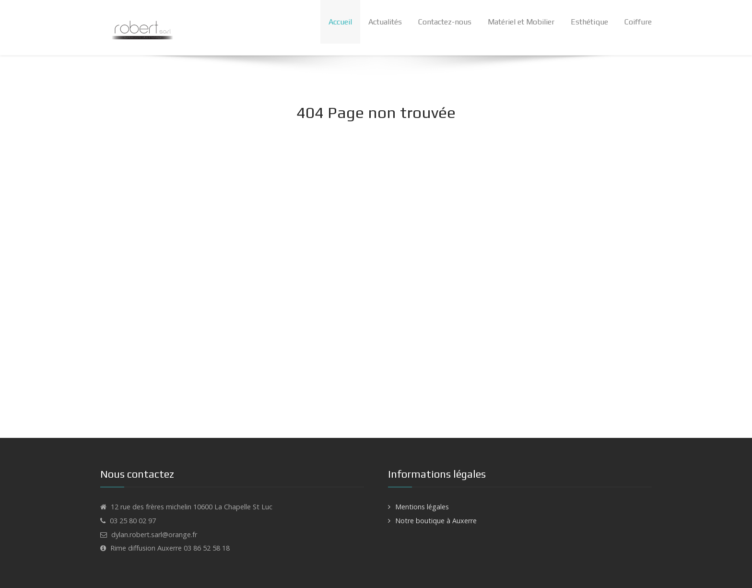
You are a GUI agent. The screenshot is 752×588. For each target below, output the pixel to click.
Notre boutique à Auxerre (436, 520)
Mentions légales (422, 506)
